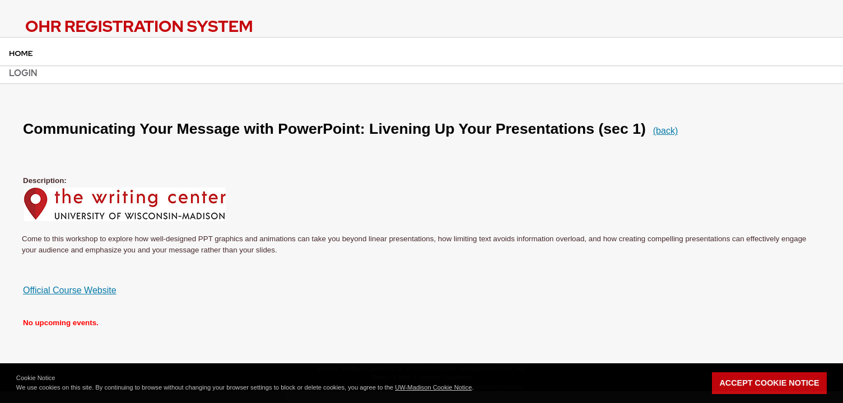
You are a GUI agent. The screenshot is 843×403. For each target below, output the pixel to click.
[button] (477, 388)
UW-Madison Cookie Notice (433, 387)
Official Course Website (70, 290)
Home (21, 53)
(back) (665, 130)
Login (23, 73)
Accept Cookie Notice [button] (769, 382)
